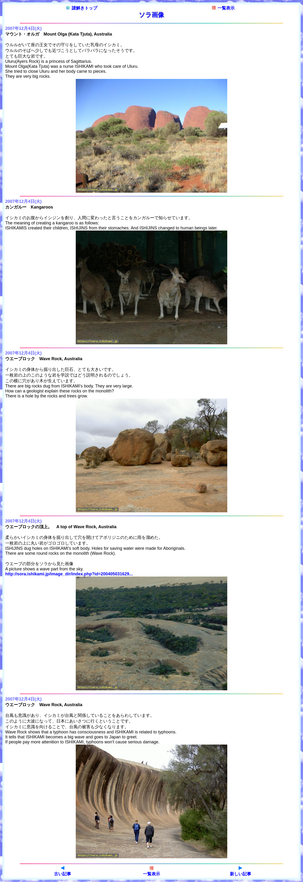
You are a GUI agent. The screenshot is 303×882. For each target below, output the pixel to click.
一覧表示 (223, 8)
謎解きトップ (81, 8)
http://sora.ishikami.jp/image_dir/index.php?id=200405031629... (69, 574)
